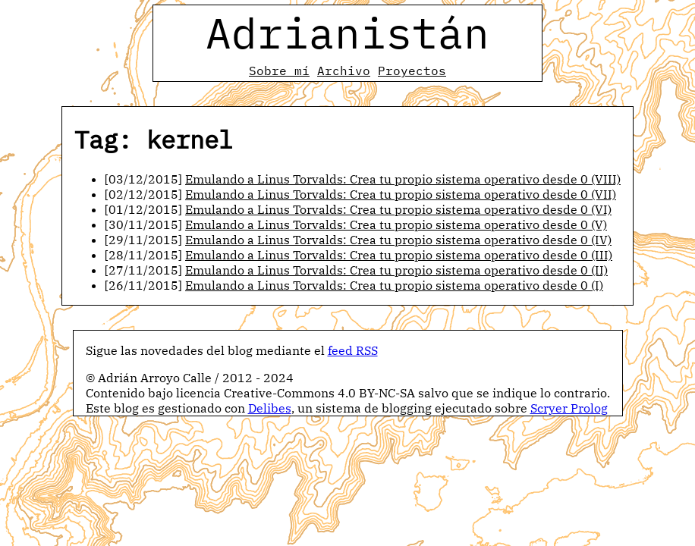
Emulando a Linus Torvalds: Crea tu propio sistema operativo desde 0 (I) (394, 285)
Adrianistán (347, 32)
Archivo (343, 70)
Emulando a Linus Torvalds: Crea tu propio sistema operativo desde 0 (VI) (398, 209)
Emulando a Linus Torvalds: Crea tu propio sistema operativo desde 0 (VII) (400, 194)
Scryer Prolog (569, 408)
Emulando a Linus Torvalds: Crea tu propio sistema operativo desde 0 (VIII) (403, 179)
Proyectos (412, 70)
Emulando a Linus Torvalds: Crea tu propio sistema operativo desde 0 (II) (396, 270)
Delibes (269, 408)
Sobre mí (279, 70)
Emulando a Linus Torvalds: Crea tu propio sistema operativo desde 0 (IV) (398, 239)
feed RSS (353, 350)
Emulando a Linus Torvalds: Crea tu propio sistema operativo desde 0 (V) (396, 224)
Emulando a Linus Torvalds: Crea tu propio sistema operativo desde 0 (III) (398, 254)
